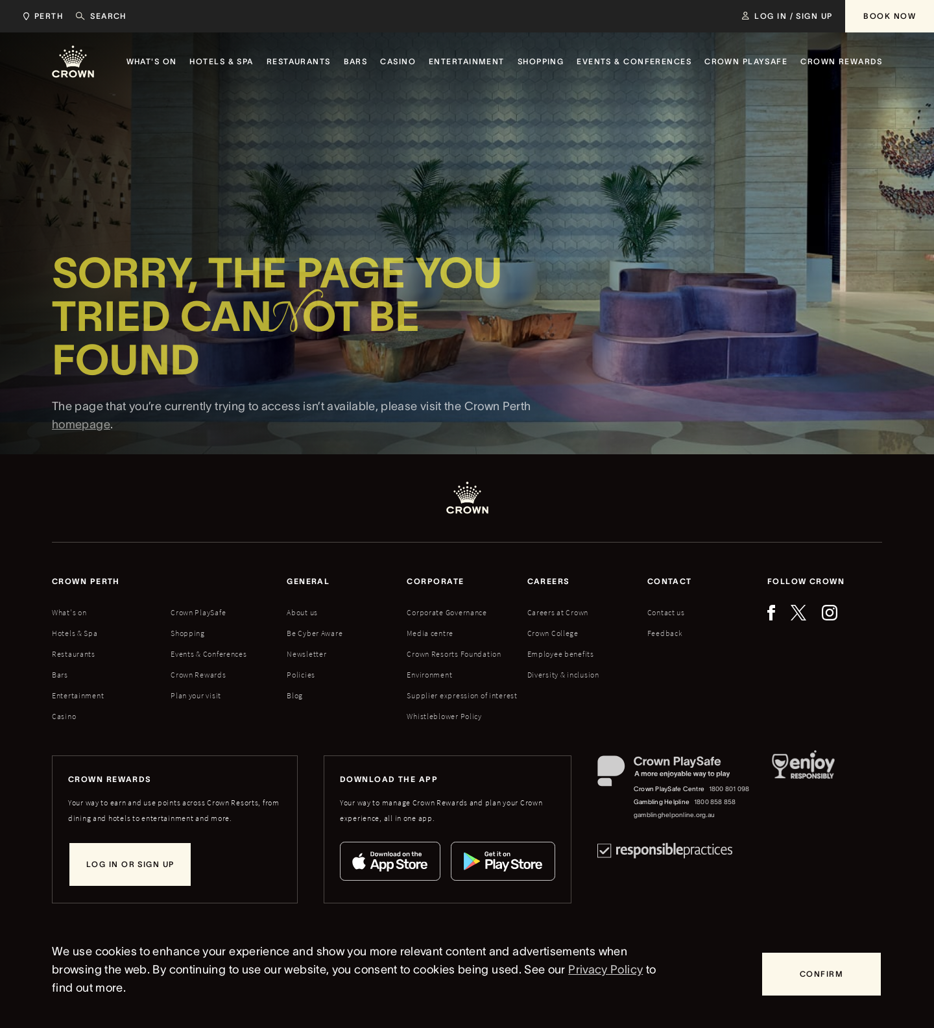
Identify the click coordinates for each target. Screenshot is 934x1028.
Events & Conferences (208, 654)
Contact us (666, 612)
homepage (81, 447)
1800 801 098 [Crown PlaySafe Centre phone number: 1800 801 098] (729, 788)
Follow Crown (805, 581)
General (308, 581)
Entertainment (78, 695)
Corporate (435, 581)
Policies (301, 674)
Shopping (188, 633)
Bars (60, 674)
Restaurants (73, 654)
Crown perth (86, 581)
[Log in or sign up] (130, 864)
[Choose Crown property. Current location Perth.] (40, 16)
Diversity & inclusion (563, 674)
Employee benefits (560, 654)
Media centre (430, 633)
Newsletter (306, 654)
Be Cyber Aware (314, 633)
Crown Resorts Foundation (454, 654)
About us (302, 612)
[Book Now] (889, 16)
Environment (429, 674)
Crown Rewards (198, 674)
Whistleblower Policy (444, 716)
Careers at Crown (558, 612)
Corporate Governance (446, 612)
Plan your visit (196, 695)
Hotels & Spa (75, 633)
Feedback (665, 633)
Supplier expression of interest (462, 695)
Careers (548, 581)
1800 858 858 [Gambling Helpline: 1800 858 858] (715, 801)
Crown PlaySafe (198, 612)
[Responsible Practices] (664, 850)
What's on (69, 612)
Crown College (553, 633)
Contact (669, 581)
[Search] (101, 16)
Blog (295, 695)
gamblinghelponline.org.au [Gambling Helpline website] (674, 814)
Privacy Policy (605, 969)
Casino (64, 716)
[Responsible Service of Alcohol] (803, 788)
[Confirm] (821, 974)
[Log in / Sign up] (787, 16)
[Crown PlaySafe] (674, 773)
